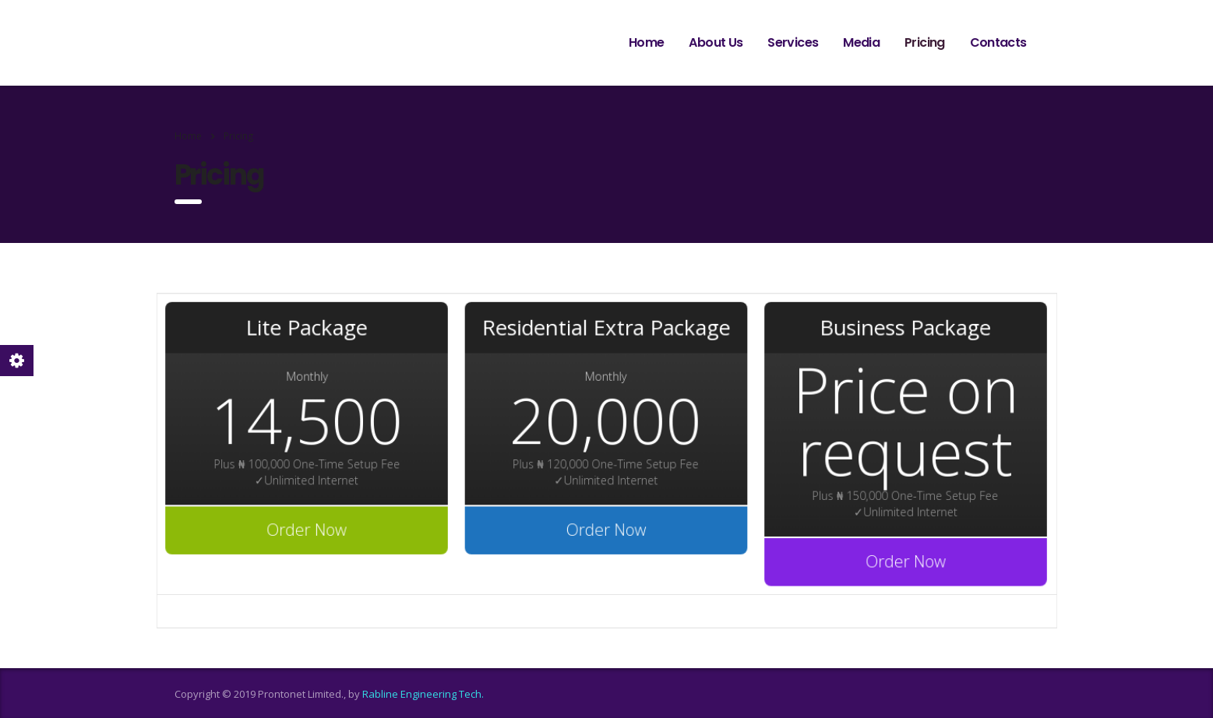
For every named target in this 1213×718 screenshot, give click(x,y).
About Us (715, 42)
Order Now (313, 527)
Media (861, 42)
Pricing (924, 42)
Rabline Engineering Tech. (423, 694)
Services (792, 42)
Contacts (998, 42)
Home (646, 42)
